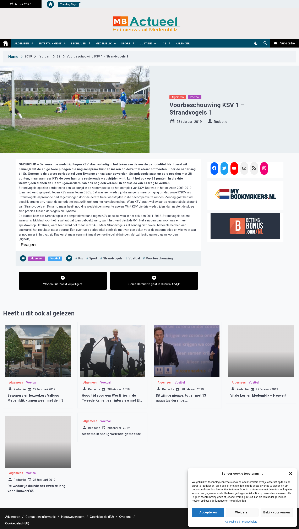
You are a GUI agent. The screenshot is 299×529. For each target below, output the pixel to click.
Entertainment (49, 43)
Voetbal (194, 97)
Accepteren (208, 512)
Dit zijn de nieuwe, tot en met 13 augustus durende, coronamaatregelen (181, 400)
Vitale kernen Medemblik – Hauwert (258, 395)
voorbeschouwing (159, 258)
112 (163, 43)
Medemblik (104, 43)
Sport (125, 43)
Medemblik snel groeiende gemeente (111, 434)
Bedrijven (78, 43)
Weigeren (242, 512)
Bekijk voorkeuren (276, 512)
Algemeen (21, 43)
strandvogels (113, 258)
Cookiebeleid (232, 521)
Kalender (182, 43)
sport (93, 258)
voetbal (134, 258)
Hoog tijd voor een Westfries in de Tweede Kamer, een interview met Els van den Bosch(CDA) (111, 400)
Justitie (146, 43)
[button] (291, 474)
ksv (80, 258)
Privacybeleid (249, 521)
